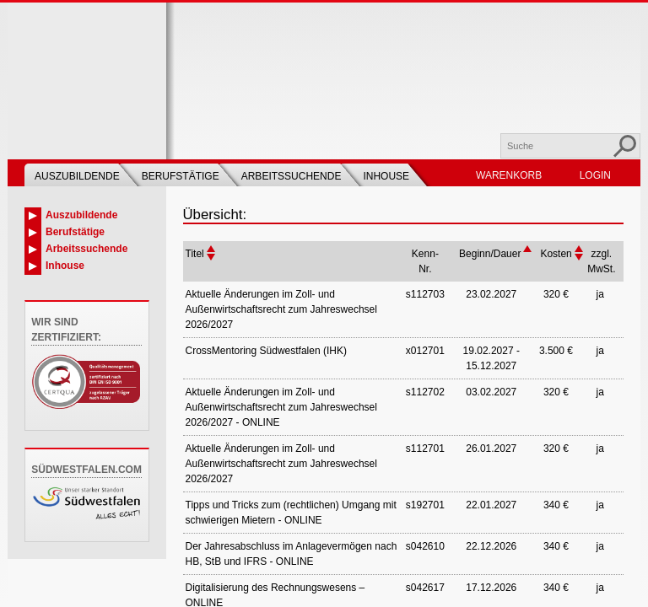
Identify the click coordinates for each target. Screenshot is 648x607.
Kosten (555, 254)
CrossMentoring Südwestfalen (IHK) (266, 351)
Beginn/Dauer (490, 254)
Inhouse (386, 176)
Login (595, 175)
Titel (195, 254)
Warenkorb (509, 175)
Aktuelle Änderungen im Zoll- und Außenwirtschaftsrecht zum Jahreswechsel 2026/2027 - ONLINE (281, 407)
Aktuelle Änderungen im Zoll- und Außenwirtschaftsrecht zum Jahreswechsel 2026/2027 (281, 309)
